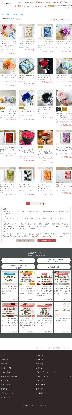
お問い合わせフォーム (43, 385)
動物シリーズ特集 (30, 236)
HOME (57, 8)
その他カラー (61, 219)
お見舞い (12, 228)
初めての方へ (5, 380)
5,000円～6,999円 (19, 211)
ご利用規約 (40, 389)
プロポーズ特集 (8, 234)
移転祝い (65, 224)
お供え (28, 224)
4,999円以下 (7, 211)
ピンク (11, 219)
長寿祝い (56, 226)
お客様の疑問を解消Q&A (9, 376)
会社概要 (4, 389)
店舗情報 (63, 5)
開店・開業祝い (56, 224)
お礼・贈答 (65, 226)
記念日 (46, 224)
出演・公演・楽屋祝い (29, 228)
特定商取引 (40, 393)
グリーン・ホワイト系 (49, 219)
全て (3, 14)
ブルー (31, 219)
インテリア (47, 226)
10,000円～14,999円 (48, 211)
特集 (7, 14)
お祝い (5, 228)
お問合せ (69, 5)
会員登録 (57, 5)
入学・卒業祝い (21, 226)
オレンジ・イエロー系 (21, 219)
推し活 (18, 228)
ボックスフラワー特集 (17, 236)
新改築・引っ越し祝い (34, 226)
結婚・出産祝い (37, 224)
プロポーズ (14, 224)
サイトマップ (5, 397)
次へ (42, 204)
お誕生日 (6, 224)
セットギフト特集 (42, 236)
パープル (38, 219)
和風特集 (6, 236)
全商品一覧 (66, 8)
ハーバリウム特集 (63, 234)
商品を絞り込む (47, 240)
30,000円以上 (7, 213)
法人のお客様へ (6, 372)
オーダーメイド (6, 368)
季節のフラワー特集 (49, 234)
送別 (22, 224)
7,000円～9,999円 (33, 211)
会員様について (6, 385)
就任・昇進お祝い (8, 226)
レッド (5, 219)
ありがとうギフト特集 (55, 236)
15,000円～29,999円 (63, 211)
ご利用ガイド (40, 380)
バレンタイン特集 (17, 14)
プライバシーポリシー (8, 393)
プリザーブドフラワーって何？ (46, 372)
